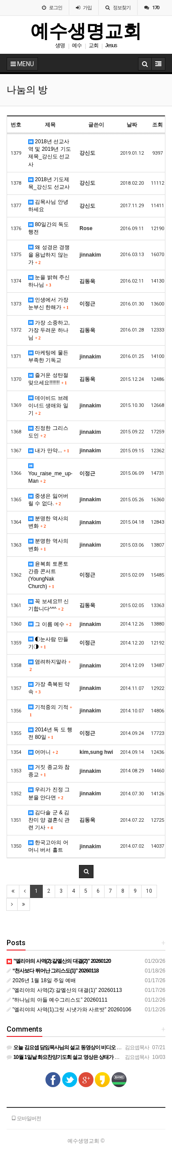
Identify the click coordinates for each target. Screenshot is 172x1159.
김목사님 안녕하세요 (48, 205)
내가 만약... (48, 450)
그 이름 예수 (49, 624)
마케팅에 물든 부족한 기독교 (48, 356)
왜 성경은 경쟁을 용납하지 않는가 (49, 254)
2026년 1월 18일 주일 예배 (41, 980)
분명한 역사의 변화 (48, 522)
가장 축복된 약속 (49, 688)
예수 (77, 45)
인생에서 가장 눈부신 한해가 (48, 303)
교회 (93, 45)
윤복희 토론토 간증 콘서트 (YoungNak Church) (48, 575)
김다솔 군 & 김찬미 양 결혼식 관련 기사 (49, 820)
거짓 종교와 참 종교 (49, 771)
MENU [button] (22, 63)
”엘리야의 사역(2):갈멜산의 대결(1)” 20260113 (64, 990)
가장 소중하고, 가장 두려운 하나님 (49, 330)
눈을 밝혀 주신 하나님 (49, 281)
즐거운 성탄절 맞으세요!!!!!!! (48, 379)
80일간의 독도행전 (48, 228)
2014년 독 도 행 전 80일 (50, 733)
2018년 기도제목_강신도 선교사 (49, 183)
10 (149, 891)
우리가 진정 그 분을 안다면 (49, 793)
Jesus (111, 45)
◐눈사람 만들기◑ (48, 643)
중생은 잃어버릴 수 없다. (48, 500)
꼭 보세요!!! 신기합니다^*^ (48, 605)
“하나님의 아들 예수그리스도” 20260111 (57, 1000)
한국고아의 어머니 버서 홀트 (48, 846)
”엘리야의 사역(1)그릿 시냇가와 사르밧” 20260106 (69, 1009)
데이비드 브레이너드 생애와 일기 (48, 405)
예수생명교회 (86, 31)
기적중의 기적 (50, 710)
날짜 (132, 125)
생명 (60, 45)
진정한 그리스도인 (48, 432)
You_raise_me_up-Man (50, 473)
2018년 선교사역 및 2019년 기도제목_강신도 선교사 (49, 152)
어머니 (43, 752)
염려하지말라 (49, 665)
